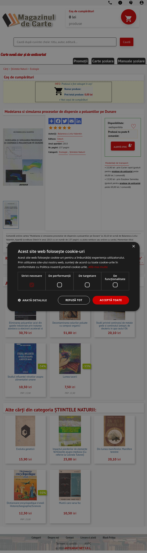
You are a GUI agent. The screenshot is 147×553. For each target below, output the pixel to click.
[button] (32, 300)
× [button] (133, 246)
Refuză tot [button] (73, 300)
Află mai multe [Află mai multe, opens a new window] (98, 267)
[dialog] (73, 276)
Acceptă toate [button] (111, 300)
